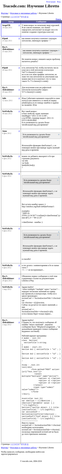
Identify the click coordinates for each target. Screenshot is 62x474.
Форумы (4, 13)
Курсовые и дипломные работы (23, 13)
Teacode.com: (15, 6)
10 (25, 17)
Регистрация (50, 2)
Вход (59, 2)
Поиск (58, 19)
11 (28, 17)
